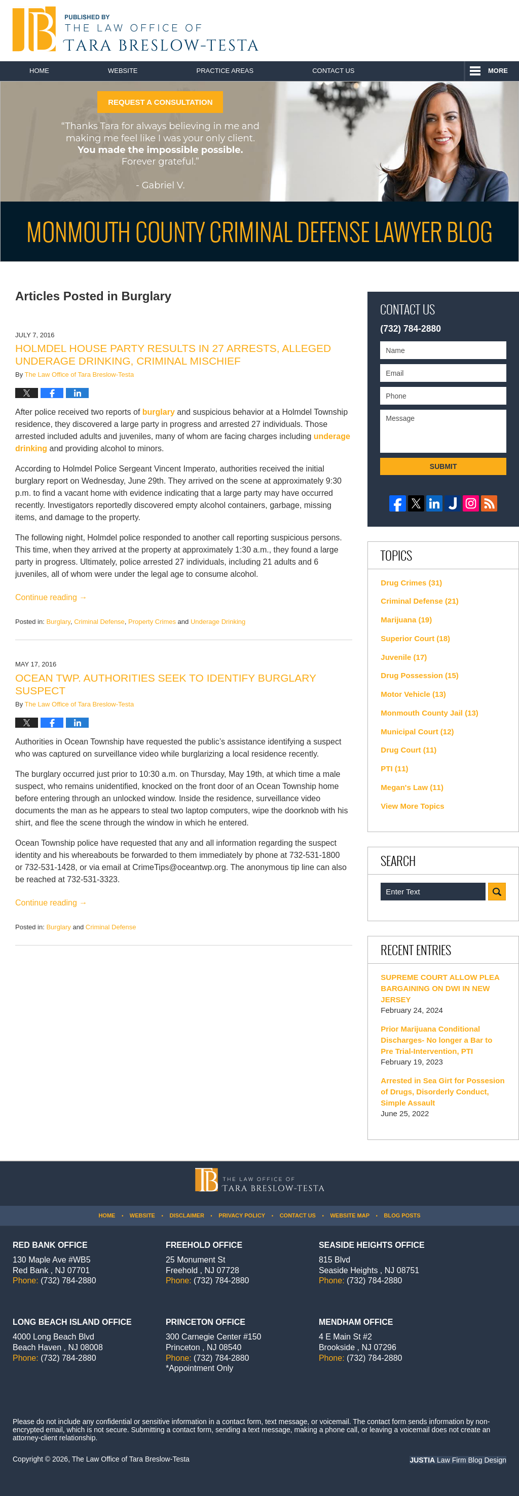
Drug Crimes (411, 582)
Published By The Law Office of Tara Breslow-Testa (461, 30)
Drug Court (408, 749)
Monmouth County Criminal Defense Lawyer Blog (133, 29)
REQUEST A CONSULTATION (160, 102)
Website (123, 70)
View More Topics (412, 806)
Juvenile (404, 657)
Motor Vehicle (413, 694)
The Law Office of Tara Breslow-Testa (131, 1459)
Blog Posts (402, 1215)
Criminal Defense (99, 621)
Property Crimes (152, 621)
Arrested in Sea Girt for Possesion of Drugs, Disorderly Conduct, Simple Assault (442, 1091)
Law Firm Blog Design (458, 1460)
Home (39, 70)
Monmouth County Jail (429, 712)
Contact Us (333, 70)
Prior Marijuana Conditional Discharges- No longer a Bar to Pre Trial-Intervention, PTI (436, 1040)
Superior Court (415, 638)
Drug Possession (419, 675)
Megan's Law (412, 787)
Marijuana (406, 619)
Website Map (349, 1215)
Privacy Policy (241, 1215)
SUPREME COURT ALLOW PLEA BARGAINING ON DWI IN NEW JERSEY (440, 988)
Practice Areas (225, 70)
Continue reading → (51, 597)
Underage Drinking (218, 621)
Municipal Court (417, 731)
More (498, 70)
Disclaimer (186, 1215)
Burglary (58, 621)
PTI (394, 768)
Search (497, 891)
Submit (443, 466)
